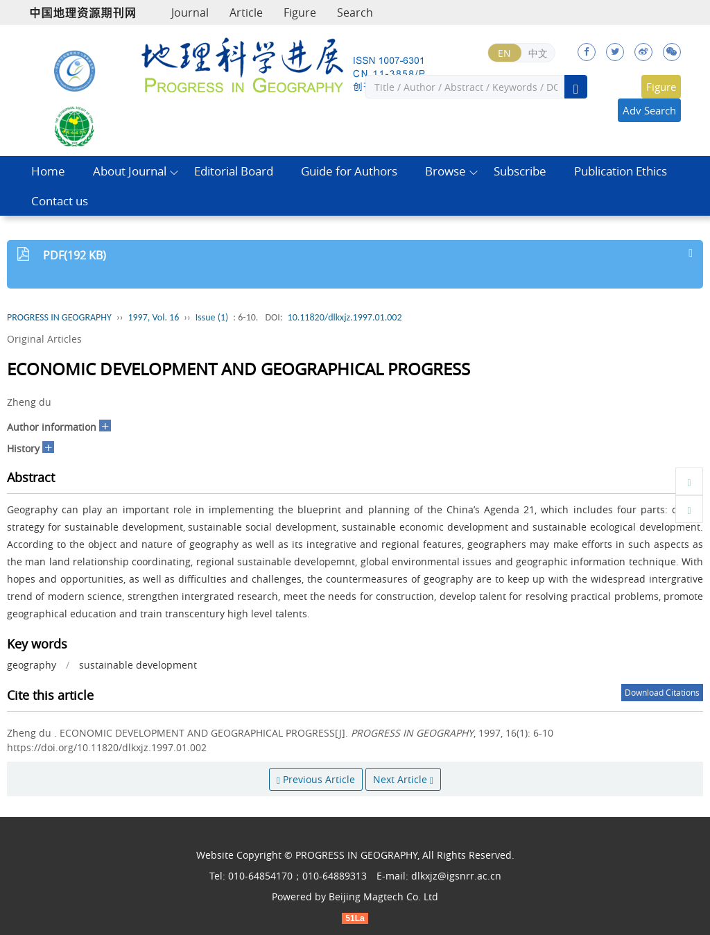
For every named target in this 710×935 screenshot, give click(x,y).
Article (246, 12)
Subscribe (520, 171)
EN (504, 53)
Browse (445, 171)
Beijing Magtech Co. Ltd (383, 896)
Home (48, 171)
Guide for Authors (349, 171)
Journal (190, 12)
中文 (538, 53)
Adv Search (649, 110)
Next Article (403, 779)
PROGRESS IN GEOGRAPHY (59, 317)
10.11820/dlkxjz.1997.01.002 (345, 317)
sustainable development (138, 664)
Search (355, 12)
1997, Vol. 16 (153, 317)
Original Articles (44, 338)
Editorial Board (233, 171)
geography (31, 664)
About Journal (129, 171)
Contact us (59, 201)
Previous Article (316, 779)
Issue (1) (212, 317)
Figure (300, 12)
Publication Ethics (620, 171)
